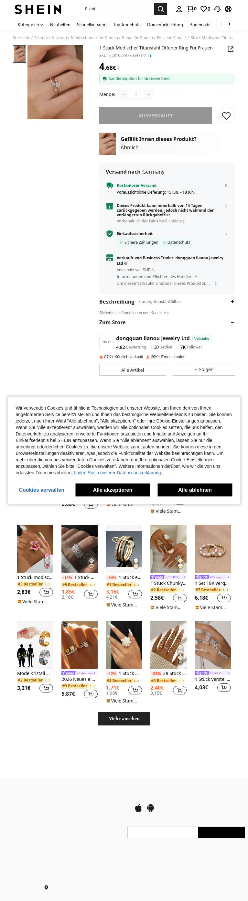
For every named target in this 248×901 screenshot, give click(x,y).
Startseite (21, 38)
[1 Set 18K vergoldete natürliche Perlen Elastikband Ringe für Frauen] (213, 549)
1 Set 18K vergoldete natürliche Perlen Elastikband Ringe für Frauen (213, 583)
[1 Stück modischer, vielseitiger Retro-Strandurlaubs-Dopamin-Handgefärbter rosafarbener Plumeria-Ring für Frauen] (35, 549)
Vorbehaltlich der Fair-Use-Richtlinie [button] (149, 221)
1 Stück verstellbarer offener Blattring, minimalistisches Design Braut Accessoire (213, 679)
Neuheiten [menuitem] (60, 24)
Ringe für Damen (137, 38)
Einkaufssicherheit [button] (135, 233)
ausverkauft (155, 115)
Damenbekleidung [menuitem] (165, 24)
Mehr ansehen (124, 718)
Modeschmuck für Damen (94, 38)
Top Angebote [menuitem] (127, 24)
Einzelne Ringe (170, 38)
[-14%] (67, 578)
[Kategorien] (31, 24)
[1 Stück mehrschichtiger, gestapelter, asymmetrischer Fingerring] (79, 549)
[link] (191, 9)
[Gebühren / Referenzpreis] (118, 68)
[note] (124, 504)
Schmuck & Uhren (50, 38)
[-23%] (156, 674)
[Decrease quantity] (124, 94)
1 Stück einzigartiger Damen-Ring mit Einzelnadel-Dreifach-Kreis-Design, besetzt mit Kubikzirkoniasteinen (124, 578)
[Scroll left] (221, 24)
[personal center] (179, 9)
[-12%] (111, 674)
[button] (117, 9)
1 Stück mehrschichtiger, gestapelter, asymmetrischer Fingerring (79, 578)
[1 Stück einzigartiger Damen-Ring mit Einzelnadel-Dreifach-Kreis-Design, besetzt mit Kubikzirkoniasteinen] (124, 549)
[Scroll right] (229, 24)
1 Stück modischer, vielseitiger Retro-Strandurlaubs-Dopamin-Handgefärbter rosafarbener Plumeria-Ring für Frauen (35, 577)
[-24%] (111, 578)
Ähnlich (130, 147)
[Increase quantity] (148, 94)
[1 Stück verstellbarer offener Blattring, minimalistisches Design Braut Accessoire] (213, 645)
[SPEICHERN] (226, 115)
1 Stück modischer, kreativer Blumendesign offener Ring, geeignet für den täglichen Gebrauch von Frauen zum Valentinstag (124, 674)
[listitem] (35, 564)
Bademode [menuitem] (199, 24)
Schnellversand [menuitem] (92, 24)
